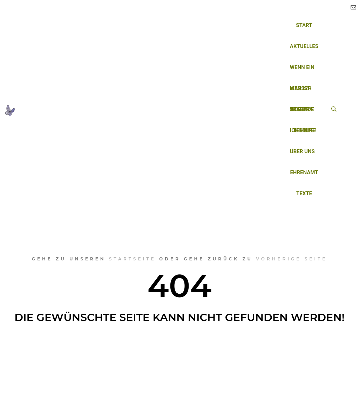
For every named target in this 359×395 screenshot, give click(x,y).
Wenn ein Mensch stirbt (302, 71)
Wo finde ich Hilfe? (303, 113)
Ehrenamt (304, 172)
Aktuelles (304, 46)
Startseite (132, 258)
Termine (304, 130)
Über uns (302, 155)
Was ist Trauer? (301, 92)
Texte (304, 193)
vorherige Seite (291, 258)
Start (304, 25)
